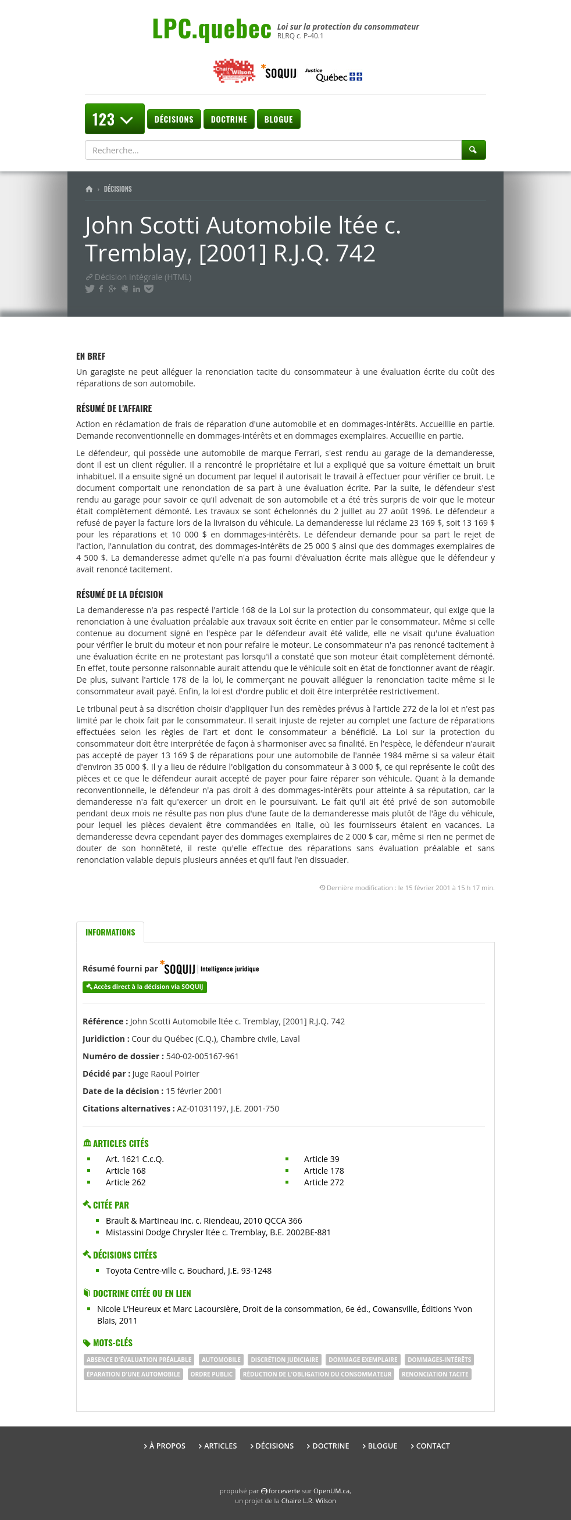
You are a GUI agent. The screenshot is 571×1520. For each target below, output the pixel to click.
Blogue (279, 119)
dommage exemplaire (363, 1360)
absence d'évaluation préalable (139, 1360)
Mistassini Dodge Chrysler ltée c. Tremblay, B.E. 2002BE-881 (218, 1232)
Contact (433, 1446)
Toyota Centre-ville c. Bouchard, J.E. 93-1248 (189, 1270)
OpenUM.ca (331, 1490)
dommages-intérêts (439, 1360)
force (284, 1490)
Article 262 (126, 1182)
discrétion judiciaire (284, 1360)
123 (114, 118)
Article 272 (324, 1182)
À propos (167, 1446)
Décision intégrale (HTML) (138, 276)
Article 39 (322, 1158)
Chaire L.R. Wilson (308, 1500)
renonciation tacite (435, 1374)
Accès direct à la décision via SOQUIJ (149, 987)
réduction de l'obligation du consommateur (317, 1374)
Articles (220, 1446)
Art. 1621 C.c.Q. (135, 1158)
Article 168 (126, 1170)
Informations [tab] (110, 932)
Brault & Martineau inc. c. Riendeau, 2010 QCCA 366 (204, 1220)
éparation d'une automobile (133, 1374)
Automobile (221, 1360)
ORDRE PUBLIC (212, 1374)
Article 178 (324, 1170)
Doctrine (229, 119)
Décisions (174, 119)
